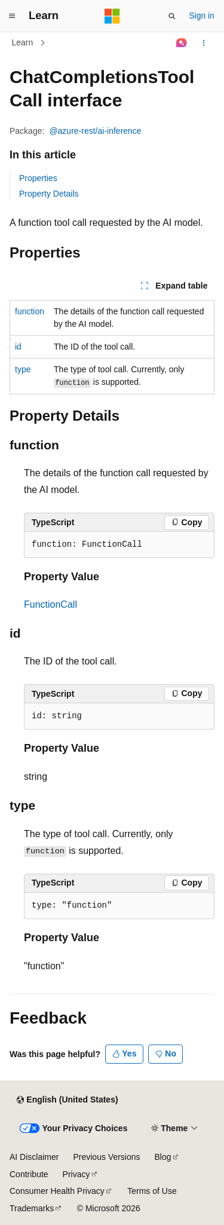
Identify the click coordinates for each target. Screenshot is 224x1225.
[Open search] (172, 16)
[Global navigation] (12, 16)
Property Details (49, 193)
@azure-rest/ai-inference (95, 131)
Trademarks (32, 1208)
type (22, 369)
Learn (22, 42)
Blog (163, 1157)
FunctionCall (50, 604)
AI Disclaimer (34, 1157)
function (29, 311)
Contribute (29, 1174)
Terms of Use (151, 1191)
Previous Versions (106, 1157)
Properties (38, 178)
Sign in (201, 15)
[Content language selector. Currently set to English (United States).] (67, 1100)
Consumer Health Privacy (57, 1191)
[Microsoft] (112, 16)
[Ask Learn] (182, 43)
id (18, 346)
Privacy (76, 1174)
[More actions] (204, 43)
